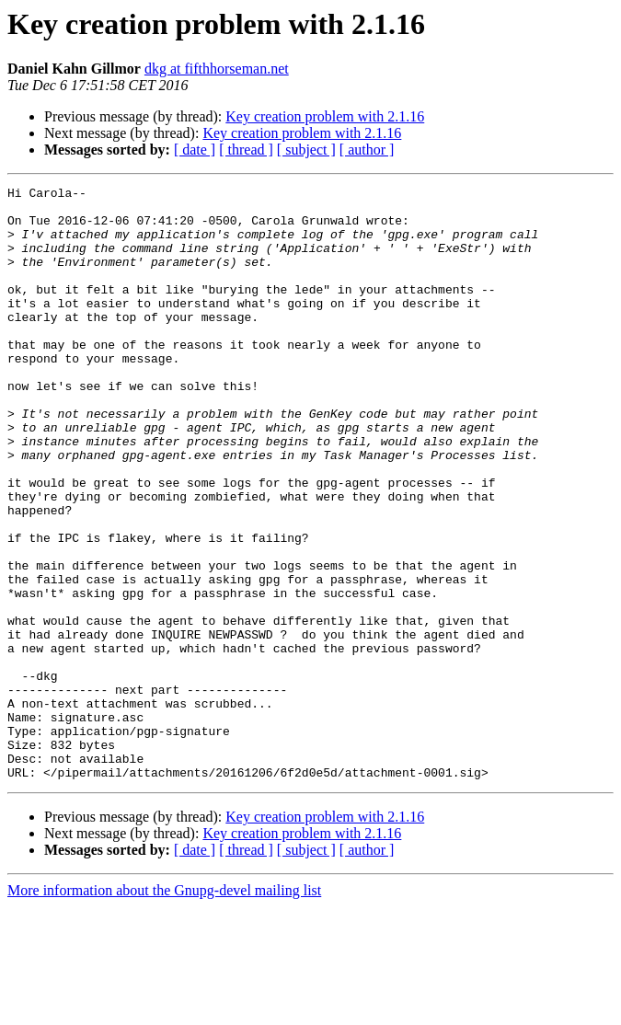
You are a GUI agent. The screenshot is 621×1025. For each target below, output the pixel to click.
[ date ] (194, 149)
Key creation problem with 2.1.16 (324, 116)
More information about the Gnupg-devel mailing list (164, 1009)
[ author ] (367, 149)
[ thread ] (246, 149)
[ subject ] (306, 149)
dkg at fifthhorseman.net (216, 68)
